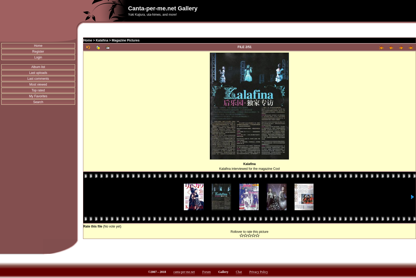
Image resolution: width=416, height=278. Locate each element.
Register (38, 51)
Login (38, 57)
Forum (206, 272)
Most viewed (38, 84)
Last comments (38, 79)
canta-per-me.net (184, 272)
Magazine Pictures (126, 40)
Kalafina (102, 40)
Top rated (38, 90)
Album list (38, 67)
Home (38, 46)
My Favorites (38, 96)
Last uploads (38, 73)
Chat (239, 272)
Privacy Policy (258, 272)
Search (38, 102)
